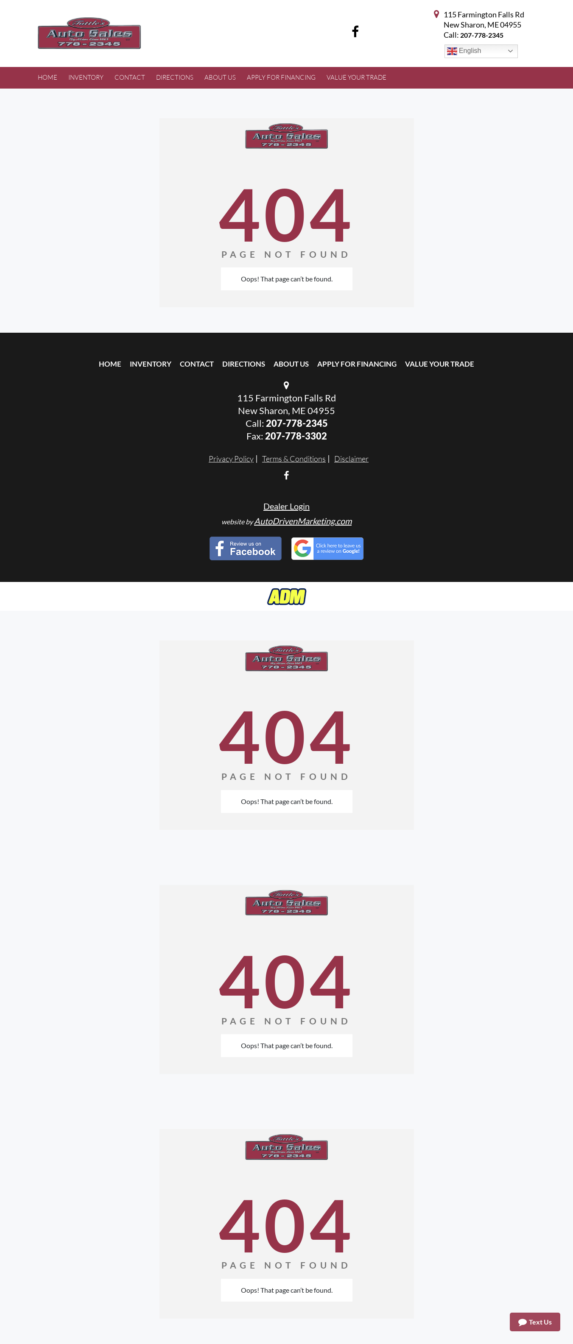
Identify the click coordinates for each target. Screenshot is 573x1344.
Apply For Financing (357, 363)
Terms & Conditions (294, 458)
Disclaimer (351, 458)
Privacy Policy (231, 458)
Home (110, 363)
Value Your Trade (439, 363)
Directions (243, 363)
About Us (291, 363)
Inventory (150, 363)
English (464, 51)
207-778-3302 (296, 436)
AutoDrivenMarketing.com (303, 521)
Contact (197, 363)
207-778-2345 (481, 35)
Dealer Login (286, 506)
